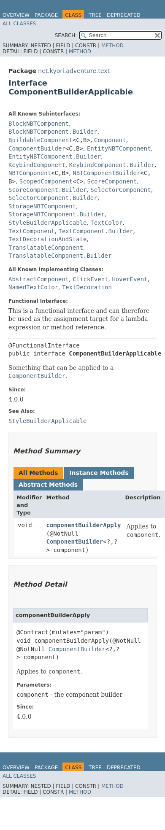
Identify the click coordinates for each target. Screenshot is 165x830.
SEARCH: (66, 35)
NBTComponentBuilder (106, 173)
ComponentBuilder (36, 148)
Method (112, 46)
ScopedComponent (46, 181)
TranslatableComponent (45, 247)
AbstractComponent (38, 279)
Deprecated (124, 15)
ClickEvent (90, 279)
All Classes (19, 24)
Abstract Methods (48, 484)
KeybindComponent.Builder (111, 165)
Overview (16, 15)
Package (46, 15)
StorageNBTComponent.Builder (56, 214)
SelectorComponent (120, 189)
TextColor (106, 222)
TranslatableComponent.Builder (59, 255)
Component (110, 140)
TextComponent (31, 231)
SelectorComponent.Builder (52, 197)
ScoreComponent (112, 181)
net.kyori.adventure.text (74, 70)
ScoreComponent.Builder (47, 189)
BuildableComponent (40, 140)
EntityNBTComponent (119, 148)
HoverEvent (129, 279)
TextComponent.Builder (95, 231)
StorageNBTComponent (42, 206)
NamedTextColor (33, 287)
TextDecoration (87, 287)
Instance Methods (98, 472)
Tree (95, 15)
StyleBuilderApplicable (47, 222)
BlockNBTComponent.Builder (52, 131)
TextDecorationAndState (47, 239)
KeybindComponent (36, 165)
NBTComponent (29, 173)
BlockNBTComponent (38, 123)
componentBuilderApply (83, 525)
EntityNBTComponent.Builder (54, 156)
